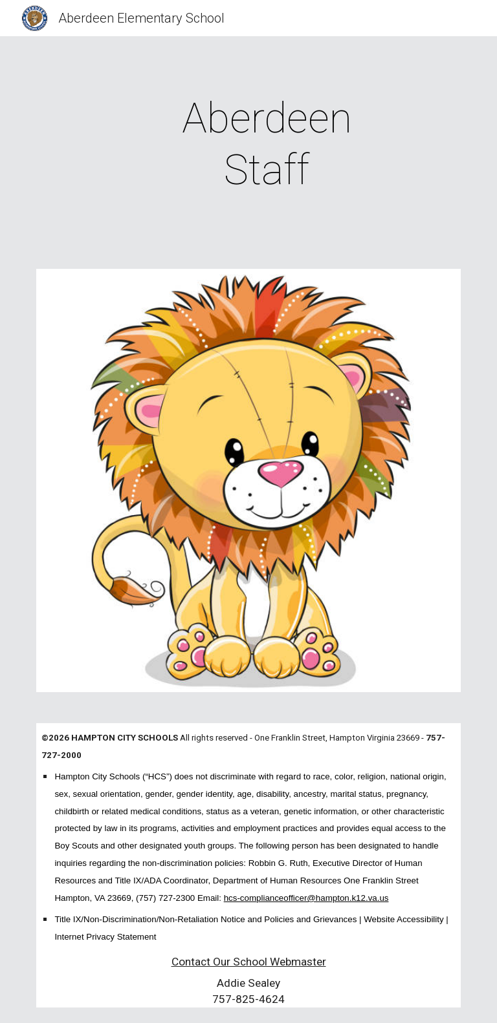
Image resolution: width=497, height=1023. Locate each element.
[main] (266, 145)
